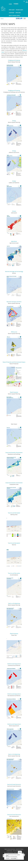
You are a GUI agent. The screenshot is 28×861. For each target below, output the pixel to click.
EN (26, 1)
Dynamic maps (19, 10)
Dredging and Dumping (14, 60)
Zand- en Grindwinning (14, 603)
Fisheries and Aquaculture (14, 663)
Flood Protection (14, 392)
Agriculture (14, 241)
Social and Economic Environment (14, 452)
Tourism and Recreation (14, 513)
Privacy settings (20, 852)
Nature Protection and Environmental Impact (14, 362)
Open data (18, 12)
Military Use (14, 332)
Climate (14, 211)
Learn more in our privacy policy (11, 857)
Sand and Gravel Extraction (14, 784)
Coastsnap (11, 12)
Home (10, 4)
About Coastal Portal (14, 15)
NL (24, 1)
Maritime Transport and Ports (14, 301)
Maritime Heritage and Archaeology (14, 271)
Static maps (12, 10)
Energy (14, 120)
